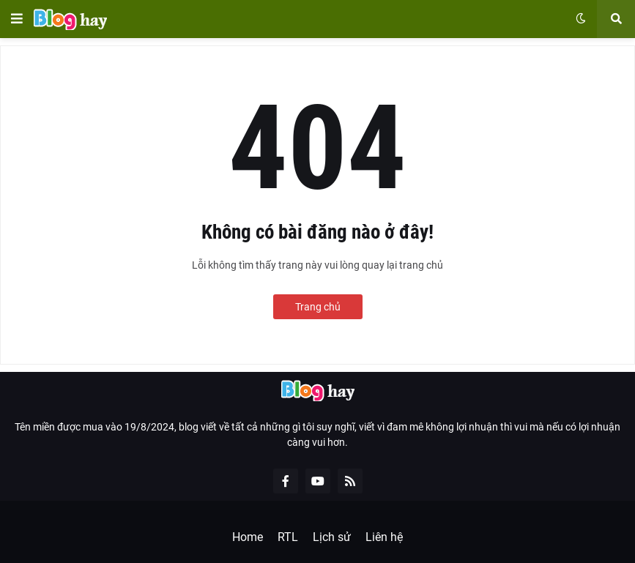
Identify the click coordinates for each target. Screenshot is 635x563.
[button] (17, 19)
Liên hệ (384, 537)
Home (247, 537)
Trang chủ (318, 307)
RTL (288, 537)
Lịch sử (332, 537)
